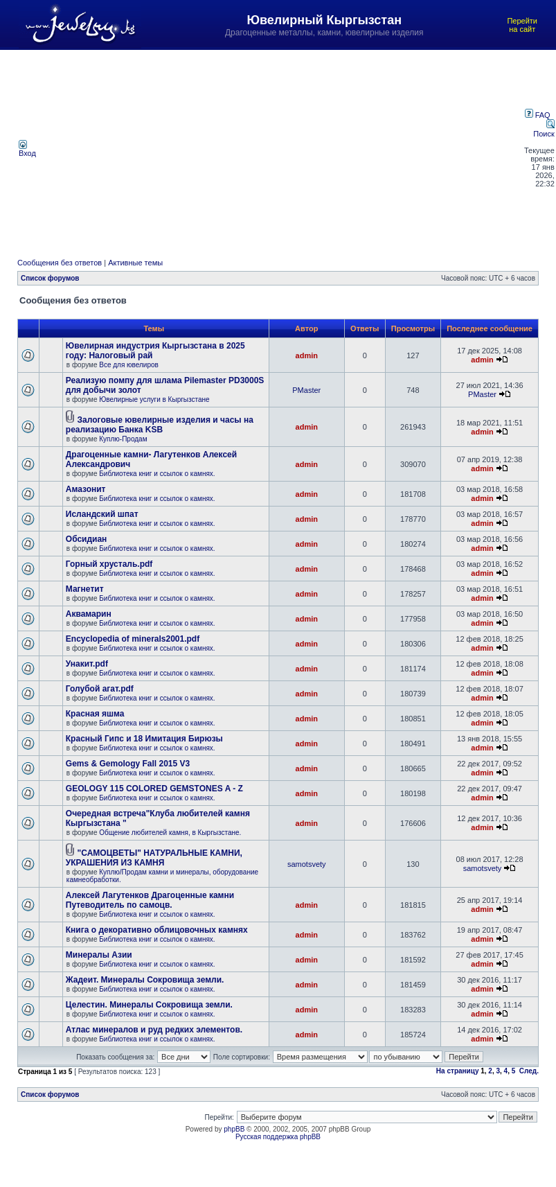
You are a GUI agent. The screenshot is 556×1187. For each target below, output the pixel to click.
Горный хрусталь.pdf (109, 564)
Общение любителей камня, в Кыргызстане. (170, 832)
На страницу (457, 1071)
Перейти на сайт (522, 25)
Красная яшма (95, 714)
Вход (27, 149)
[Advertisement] (281, 148)
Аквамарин (88, 614)
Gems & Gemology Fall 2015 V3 (128, 763)
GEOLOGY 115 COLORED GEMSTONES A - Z (154, 788)
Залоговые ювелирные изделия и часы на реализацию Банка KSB (159, 424)
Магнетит (85, 589)
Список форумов (50, 278)
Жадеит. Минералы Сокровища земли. (145, 980)
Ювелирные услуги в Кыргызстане (154, 399)
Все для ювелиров (129, 365)
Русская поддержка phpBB (278, 1137)
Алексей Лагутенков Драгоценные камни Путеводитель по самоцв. (150, 900)
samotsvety (306, 864)
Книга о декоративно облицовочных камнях (157, 930)
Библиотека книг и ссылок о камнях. (157, 473)
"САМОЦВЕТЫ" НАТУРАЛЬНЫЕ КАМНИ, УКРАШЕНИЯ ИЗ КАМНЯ (154, 858)
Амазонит (86, 489)
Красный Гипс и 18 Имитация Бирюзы (144, 739)
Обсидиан (86, 539)
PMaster (306, 390)
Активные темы (135, 262)
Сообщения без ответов (59, 262)
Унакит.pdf (87, 664)
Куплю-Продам (123, 439)
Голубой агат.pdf (100, 689)
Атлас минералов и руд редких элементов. (154, 1030)
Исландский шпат (102, 514)
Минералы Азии (99, 955)
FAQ (537, 115)
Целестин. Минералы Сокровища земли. (149, 1005)
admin (307, 355)
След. (529, 1071)
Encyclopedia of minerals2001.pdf (132, 639)
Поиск (543, 129)
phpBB (234, 1129)
